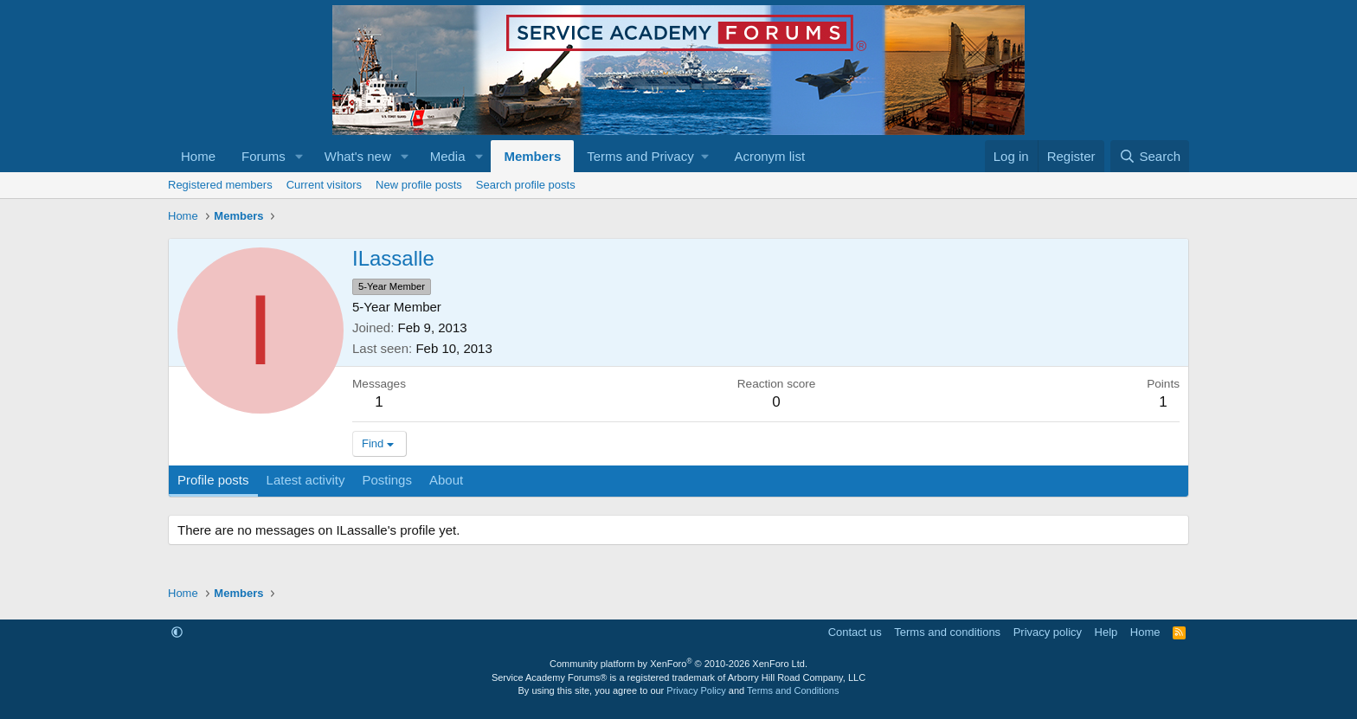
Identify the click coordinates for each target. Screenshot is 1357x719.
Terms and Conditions (793, 690)
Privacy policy (1047, 632)
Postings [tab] (387, 479)
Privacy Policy (695, 690)
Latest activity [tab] (306, 479)
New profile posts (419, 184)
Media (448, 156)
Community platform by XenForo (678, 663)
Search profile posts (526, 184)
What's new (358, 156)
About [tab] (446, 479)
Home (198, 156)
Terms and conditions (947, 632)
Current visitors (324, 184)
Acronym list (769, 156)
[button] (299, 156)
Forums (263, 156)
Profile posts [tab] (213, 479)
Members (532, 156)
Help (1106, 632)
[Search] (1149, 156)
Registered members (220, 184)
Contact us (855, 632)
